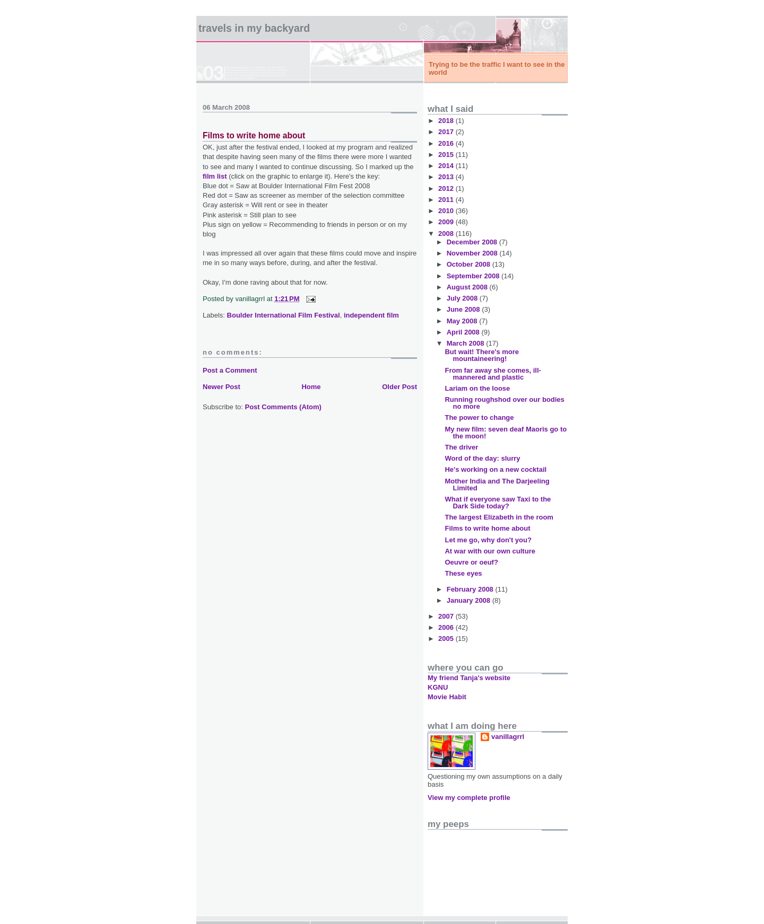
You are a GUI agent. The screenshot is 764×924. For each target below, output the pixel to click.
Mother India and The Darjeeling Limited (497, 484)
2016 (447, 143)
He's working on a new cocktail (495, 469)
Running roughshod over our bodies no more (504, 402)
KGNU (438, 687)
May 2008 (463, 321)
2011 (447, 200)
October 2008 (469, 264)
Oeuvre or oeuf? (471, 562)
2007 (447, 616)
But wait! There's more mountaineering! (482, 355)
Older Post (399, 387)
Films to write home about (254, 135)
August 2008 (468, 287)
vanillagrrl (507, 737)
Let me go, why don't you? (488, 540)
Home (310, 387)
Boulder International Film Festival (283, 315)
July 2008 (463, 298)
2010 (447, 211)
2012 (447, 188)
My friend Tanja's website (469, 678)
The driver (461, 447)
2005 (447, 639)
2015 (447, 155)
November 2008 (473, 253)
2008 (447, 233)
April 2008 (464, 332)
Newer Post (221, 387)
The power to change (479, 417)
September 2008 (474, 276)
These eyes (463, 573)
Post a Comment (230, 370)
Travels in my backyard (254, 28)
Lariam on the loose (477, 388)
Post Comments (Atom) (283, 407)
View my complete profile (469, 798)
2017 (447, 132)
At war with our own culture (490, 551)
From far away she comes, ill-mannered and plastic (493, 373)
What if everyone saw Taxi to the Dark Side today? (498, 502)
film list (215, 176)
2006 (447, 627)
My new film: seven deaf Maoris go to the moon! (506, 432)
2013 (447, 177)
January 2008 (469, 600)
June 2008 (464, 309)
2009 (447, 222)
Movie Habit (447, 697)
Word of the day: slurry (482, 458)
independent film (371, 315)
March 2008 (466, 343)
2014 (447, 166)
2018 (447, 121)
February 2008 (471, 589)
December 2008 (473, 242)
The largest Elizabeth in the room (499, 517)
